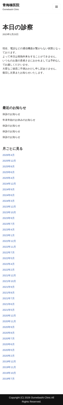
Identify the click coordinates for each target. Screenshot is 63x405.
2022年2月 (9, 269)
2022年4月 (9, 263)
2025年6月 (9, 172)
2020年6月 (9, 344)
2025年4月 (9, 177)
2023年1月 (9, 235)
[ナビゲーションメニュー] (56, 7)
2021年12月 (9, 275)
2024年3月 (9, 200)
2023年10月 (9, 212)
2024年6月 (9, 195)
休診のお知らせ (11, 114)
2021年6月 (9, 304)
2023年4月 (9, 229)
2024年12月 (9, 183)
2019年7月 (9, 378)
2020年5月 (9, 349)
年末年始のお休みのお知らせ (19, 119)
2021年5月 (9, 309)
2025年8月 (9, 166)
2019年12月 (9, 361)
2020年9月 (9, 327)
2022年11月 (9, 246)
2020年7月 (9, 338)
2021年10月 (9, 281)
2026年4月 (9, 154)
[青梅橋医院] (11, 6)
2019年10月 (9, 372)
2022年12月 (9, 241)
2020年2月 (9, 355)
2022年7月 (9, 252)
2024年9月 (9, 189)
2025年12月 (9, 160)
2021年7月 (9, 298)
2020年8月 (9, 332)
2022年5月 (9, 258)
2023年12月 (9, 206)
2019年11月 (9, 367)
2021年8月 (9, 292)
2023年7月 (9, 223)
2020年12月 (9, 315)
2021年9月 (9, 286)
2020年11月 (9, 321)
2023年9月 (9, 218)
